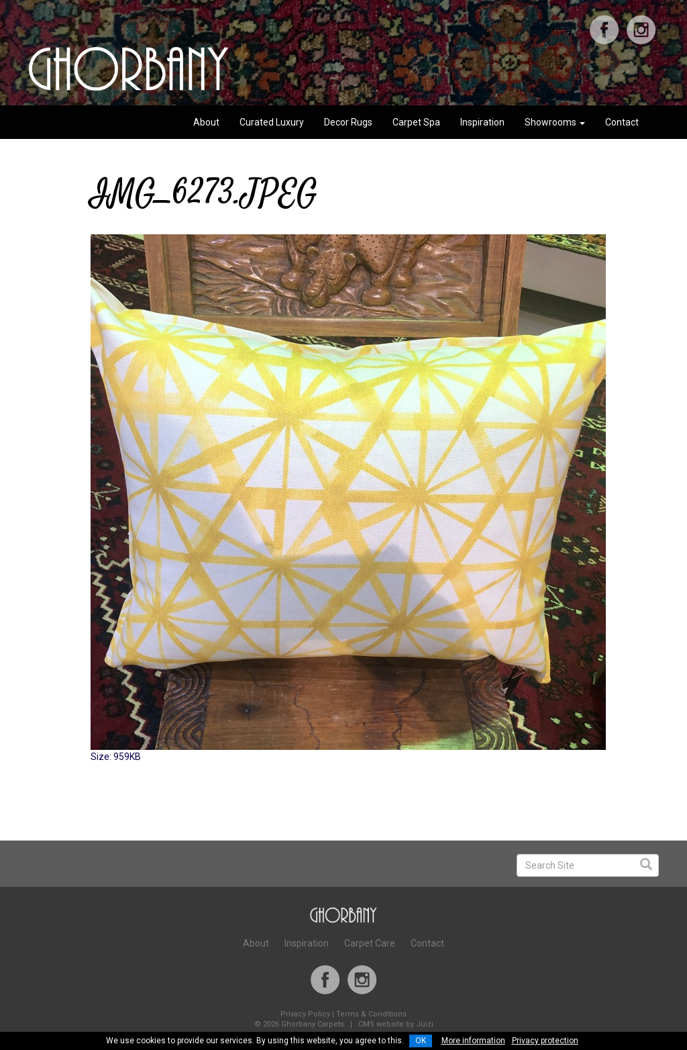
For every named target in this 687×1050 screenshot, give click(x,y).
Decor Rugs (348, 122)
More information (473, 1040)
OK (420, 1040)
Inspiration (482, 122)
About (206, 122)
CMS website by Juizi (395, 1024)
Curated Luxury (272, 122)
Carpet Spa (416, 122)
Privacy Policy (305, 1014)
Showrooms (555, 122)
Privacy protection (545, 1040)
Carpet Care (369, 943)
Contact (622, 122)
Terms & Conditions (371, 1014)
